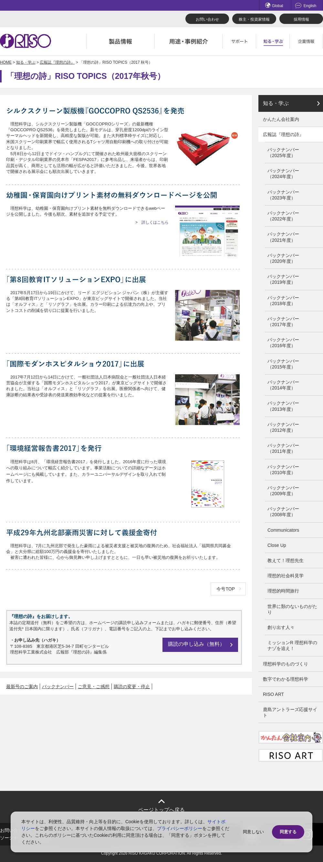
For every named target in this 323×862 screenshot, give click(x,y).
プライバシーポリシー (179, 828)
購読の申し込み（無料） (196, 644)
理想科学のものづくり (285, 663)
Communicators (283, 530)
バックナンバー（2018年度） (283, 300)
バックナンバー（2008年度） (283, 511)
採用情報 (301, 19)
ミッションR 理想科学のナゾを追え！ (292, 645)
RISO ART (273, 694)
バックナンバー (58, 686)
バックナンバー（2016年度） (283, 342)
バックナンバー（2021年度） (283, 236)
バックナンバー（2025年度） (283, 152)
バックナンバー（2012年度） (283, 427)
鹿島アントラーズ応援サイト (290, 712)
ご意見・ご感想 (93, 686)
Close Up (276, 545)
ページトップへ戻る (161, 810)
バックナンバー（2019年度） (283, 279)
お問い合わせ (207, 19)
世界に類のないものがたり (292, 609)
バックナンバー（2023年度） (283, 194)
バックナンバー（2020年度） (283, 258)
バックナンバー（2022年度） (283, 215)
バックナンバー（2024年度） (283, 173)
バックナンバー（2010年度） (283, 469)
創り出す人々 (281, 627)
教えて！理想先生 (285, 560)
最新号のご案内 (22, 686)
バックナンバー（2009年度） (283, 490)
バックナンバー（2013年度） (283, 405)
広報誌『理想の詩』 (57, 62)
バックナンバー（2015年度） (283, 363)
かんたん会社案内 (281, 119)
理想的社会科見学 (285, 575)
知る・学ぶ (26, 62)
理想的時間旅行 (283, 590)
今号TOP (225, 588)
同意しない (253, 831)
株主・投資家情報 (254, 19)
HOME (6, 62)
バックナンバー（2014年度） (283, 384)
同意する (288, 831)
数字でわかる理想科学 (285, 679)
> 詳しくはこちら (152, 222)
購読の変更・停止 (132, 686)
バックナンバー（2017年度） (283, 321)
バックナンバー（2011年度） (283, 448)
